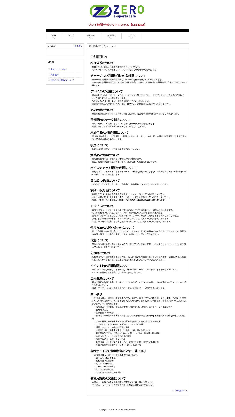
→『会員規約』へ (180, 390)
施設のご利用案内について (62, 80)
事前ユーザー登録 (58, 69)
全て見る (78, 46)
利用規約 (54, 75)
